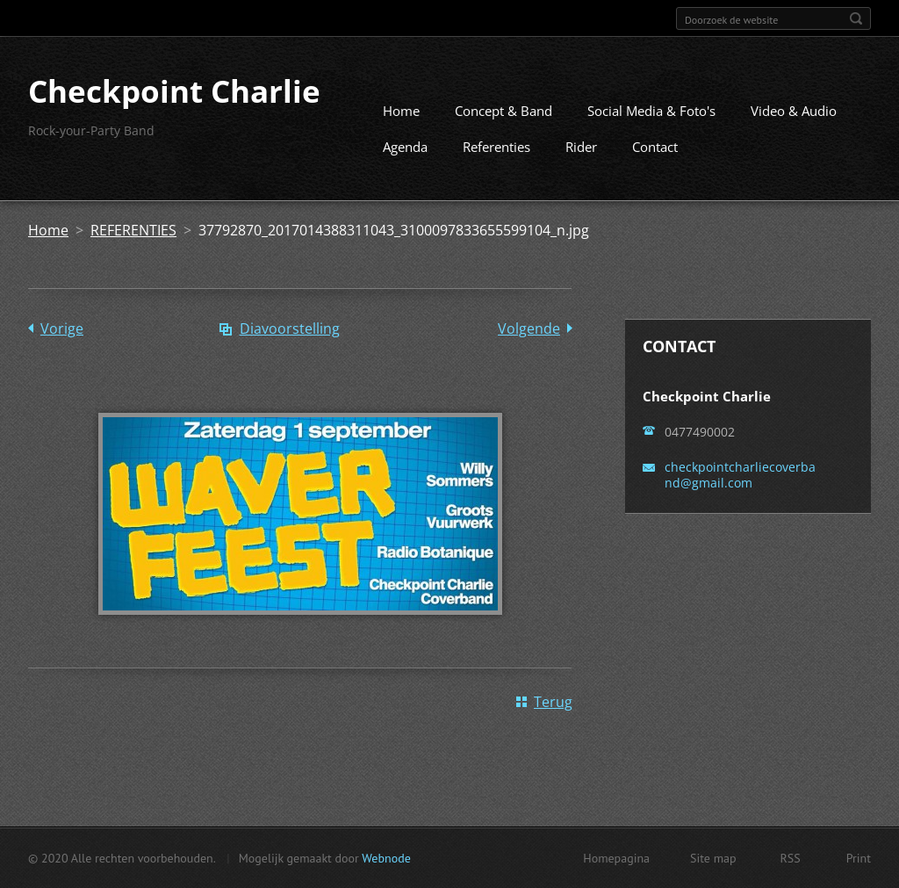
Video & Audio (794, 110)
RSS (790, 858)
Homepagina (616, 858)
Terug (553, 701)
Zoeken (856, 18)
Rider (581, 146)
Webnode (386, 858)
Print (858, 858)
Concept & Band (503, 110)
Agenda (405, 146)
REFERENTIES (133, 230)
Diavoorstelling (290, 328)
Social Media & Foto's (651, 110)
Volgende (529, 328)
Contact (655, 146)
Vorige (61, 328)
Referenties (496, 146)
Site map (713, 858)
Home (401, 110)
